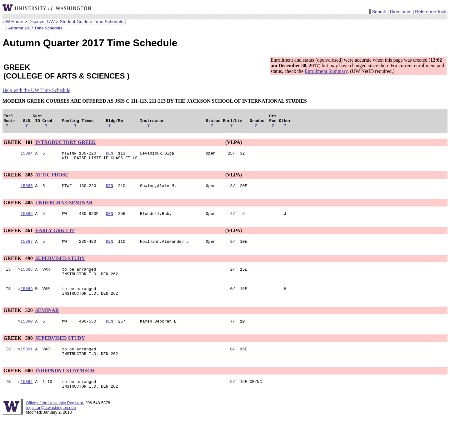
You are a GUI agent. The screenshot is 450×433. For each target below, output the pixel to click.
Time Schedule (108, 21)
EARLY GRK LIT (55, 237)
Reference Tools (431, 11)
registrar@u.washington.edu (51, 423)
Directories (401, 11)
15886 (27, 220)
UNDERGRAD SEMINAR (64, 208)
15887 (27, 249)
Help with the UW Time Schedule (36, 90)
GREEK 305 (18, 179)
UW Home (12, 21)
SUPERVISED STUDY (60, 265)
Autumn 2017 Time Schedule (32, 28)
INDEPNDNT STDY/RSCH (65, 384)
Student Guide (74, 21)
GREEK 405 (18, 208)
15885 (27, 191)
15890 (27, 333)
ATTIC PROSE (51, 179)
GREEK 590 (18, 350)
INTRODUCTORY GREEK (65, 145)
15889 (27, 299)
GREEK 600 (18, 384)
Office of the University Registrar (54, 418)
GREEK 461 (18, 237)
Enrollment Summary (326, 71)
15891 (27, 362)
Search (379, 11)
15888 (27, 277)
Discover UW (41, 21)
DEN (109, 157)
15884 (27, 157)
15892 (27, 396)
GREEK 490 (18, 265)
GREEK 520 (18, 321)
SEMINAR (47, 321)
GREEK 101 (18, 145)
